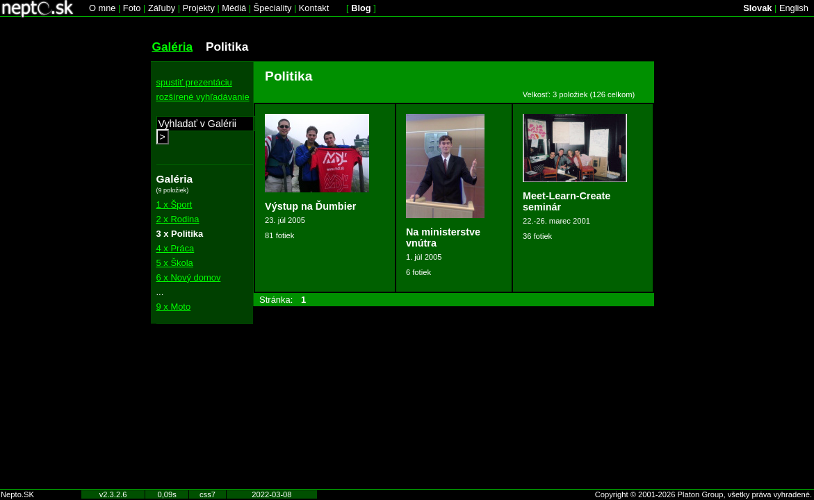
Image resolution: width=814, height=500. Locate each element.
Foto (132, 8)
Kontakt (314, 8)
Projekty (199, 8)
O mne (102, 8)
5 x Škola (174, 263)
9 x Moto (173, 306)
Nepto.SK (17, 494)
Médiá (234, 8)
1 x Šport (174, 204)
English (793, 8)
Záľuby (161, 8)
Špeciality (273, 8)
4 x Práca (175, 248)
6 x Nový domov (188, 277)
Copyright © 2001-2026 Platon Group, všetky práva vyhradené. (703, 494)
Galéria (172, 46)
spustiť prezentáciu (194, 82)
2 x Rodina (178, 219)
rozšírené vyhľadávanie (203, 97)
